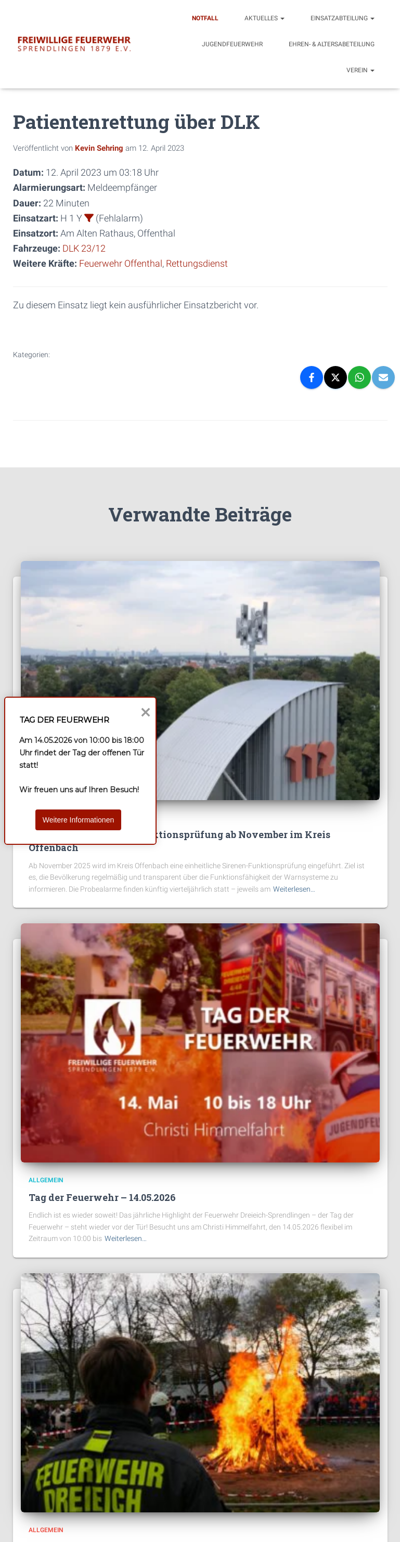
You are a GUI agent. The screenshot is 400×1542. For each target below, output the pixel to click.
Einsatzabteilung (343, 18)
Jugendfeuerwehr (232, 44)
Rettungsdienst (197, 263)
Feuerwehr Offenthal (120, 263)
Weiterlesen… (294, 889)
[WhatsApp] (359, 377)
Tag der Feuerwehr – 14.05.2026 (102, 1197)
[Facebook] (311, 377)
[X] (335, 377)
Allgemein (46, 1180)
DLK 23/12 (84, 248)
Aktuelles (264, 18)
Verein (360, 70)
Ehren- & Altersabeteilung (332, 44)
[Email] (383, 377)
